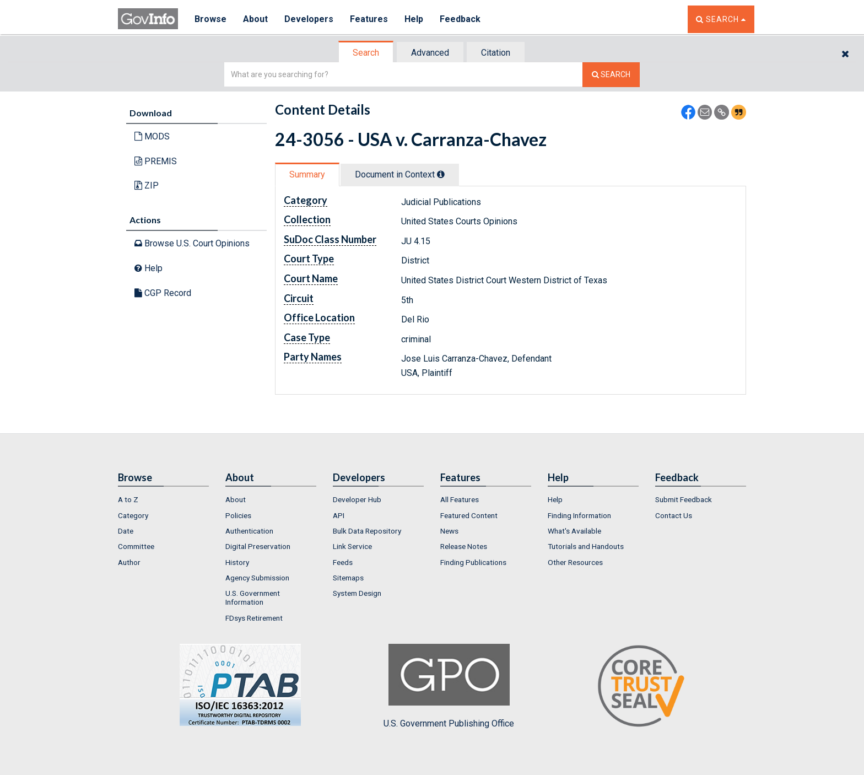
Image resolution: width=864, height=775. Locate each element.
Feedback (460, 19)
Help (413, 19)
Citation (495, 52)
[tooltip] (441, 174)
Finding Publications (473, 562)
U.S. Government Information (252, 597)
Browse (210, 19)
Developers (308, 19)
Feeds (343, 562)
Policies (238, 515)
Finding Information (579, 515)
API (338, 515)
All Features (459, 499)
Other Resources (575, 562)
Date (125, 530)
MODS (152, 136)
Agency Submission (257, 577)
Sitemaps (348, 577)
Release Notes (463, 546)
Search (366, 52)
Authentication (249, 530)
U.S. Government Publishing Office (449, 686)
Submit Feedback (683, 499)
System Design (357, 593)
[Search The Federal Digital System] (611, 74)
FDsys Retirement (254, 617)
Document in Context (400, 174)
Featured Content (469, 515)
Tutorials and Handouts (586, 546)
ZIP (146, 185)
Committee (136, 546)
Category (133, 515)
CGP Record (162, 293)
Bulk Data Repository (367, 530)
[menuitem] (163, 499)
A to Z (128, 499)
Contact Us (673, 515)
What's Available (574, 530)
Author (129, 562)
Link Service (352, 546)
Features (369, 19)
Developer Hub (357, 499)
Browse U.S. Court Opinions (192, 243)
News (449, 530)
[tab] (366, 52)
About (255, 19)
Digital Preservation (257, 546)
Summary (307, 174)
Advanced (430, 52)
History (237, 562)
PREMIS (155, 161)
